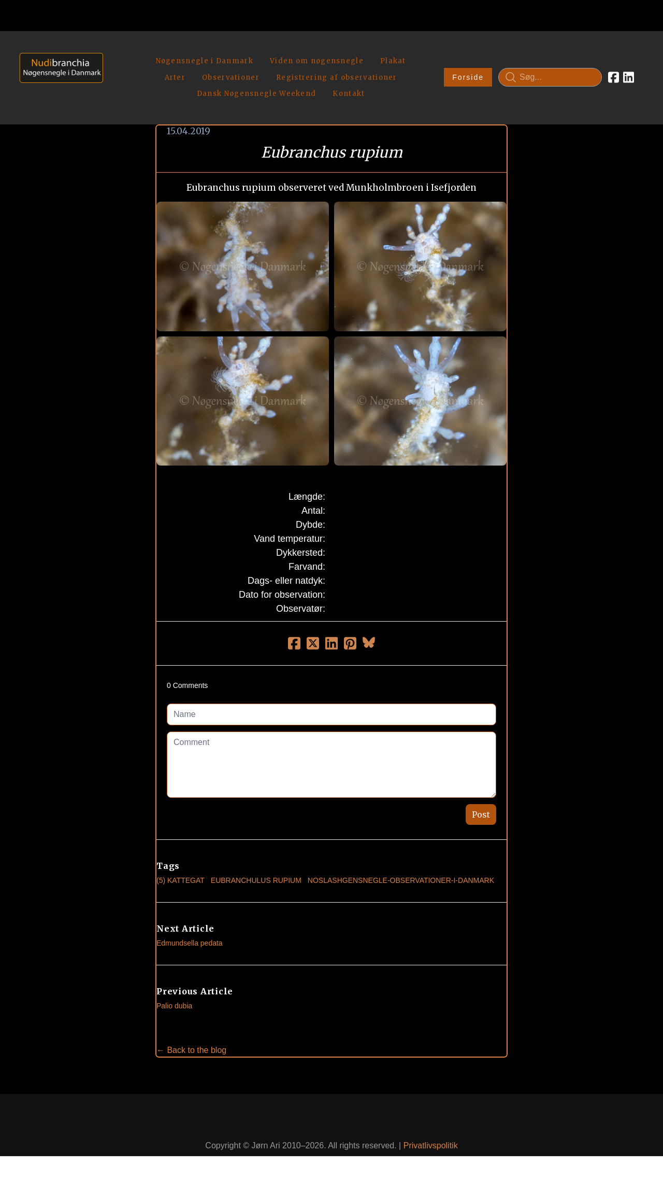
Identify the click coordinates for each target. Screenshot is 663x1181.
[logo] (57, 65)
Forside (468, 65)
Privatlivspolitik (430, 1121)
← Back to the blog (191, 1025)
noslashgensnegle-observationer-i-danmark (401, 856)
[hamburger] (115, 50)
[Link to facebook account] (613, 65)
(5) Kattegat (180, 856)
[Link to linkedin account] (628, 65)
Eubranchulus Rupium (256, 856)
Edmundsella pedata (189, 919)
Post (481, 790)
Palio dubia (174, 981)
